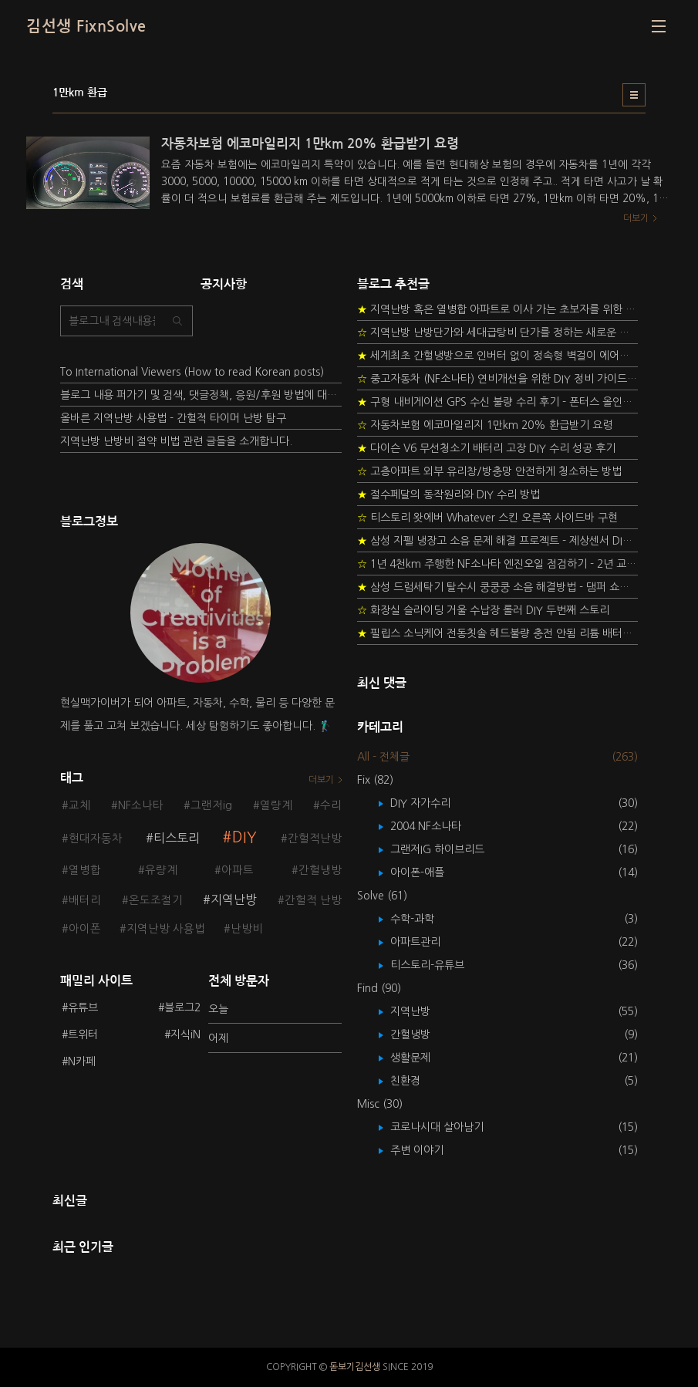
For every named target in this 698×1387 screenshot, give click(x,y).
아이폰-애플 (428, 872)
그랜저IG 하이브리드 (448, 849)
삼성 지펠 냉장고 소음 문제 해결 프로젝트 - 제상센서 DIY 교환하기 (498, 540)
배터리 (85, 900)
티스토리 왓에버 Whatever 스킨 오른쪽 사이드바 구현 (487, 517)
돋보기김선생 (354, 1367)
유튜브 (83, 1007)
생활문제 (421, 1058)
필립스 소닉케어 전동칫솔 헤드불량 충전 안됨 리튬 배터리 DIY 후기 (498, 633)
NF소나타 (141, 805)
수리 (331, 805)
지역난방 (234, 899)
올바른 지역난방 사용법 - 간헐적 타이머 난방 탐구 (173, 418)
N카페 (82, 1061)
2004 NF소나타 (437, 826)
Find (379, 988)
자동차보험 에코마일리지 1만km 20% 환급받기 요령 (484, 425)
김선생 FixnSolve (86, 26)
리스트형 (634, 94)
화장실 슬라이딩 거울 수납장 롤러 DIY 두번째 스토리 (483, 610)
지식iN (185, 1034)
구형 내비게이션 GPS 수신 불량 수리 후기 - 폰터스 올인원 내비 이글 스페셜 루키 (498, 402)
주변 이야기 (428, 1150)
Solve (382, 895)
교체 (79, 805)
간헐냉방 (320, 870)
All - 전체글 (383, 756)
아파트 (237, 870)
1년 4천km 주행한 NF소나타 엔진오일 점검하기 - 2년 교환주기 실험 (498, 564)
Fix (375, 779)
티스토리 (176, 838)
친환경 (416, 1081)
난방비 (247, 928)
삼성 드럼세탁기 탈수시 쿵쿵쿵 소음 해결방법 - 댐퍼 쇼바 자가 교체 (498, 587)
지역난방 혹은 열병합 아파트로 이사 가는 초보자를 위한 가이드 (498, 309)
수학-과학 (423, 919)
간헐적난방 (315, 838)
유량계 (161, 870)
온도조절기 (156, 900)
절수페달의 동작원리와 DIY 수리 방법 (448, 494)
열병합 (85, 870)
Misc (380, 1103)
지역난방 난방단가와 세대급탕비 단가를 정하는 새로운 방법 (498, 332)
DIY (244, 837)
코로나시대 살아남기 (448, 1127)
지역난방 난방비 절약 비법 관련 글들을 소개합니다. (176, 441)
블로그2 (182, 1007)
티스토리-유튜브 (438, 965)
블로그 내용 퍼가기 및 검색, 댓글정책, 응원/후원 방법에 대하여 (201, 395)
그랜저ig (211, 805)
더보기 (321, 780)
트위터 (83, 1034)
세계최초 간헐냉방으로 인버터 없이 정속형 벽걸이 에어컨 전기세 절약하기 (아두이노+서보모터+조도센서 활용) (498, 355)
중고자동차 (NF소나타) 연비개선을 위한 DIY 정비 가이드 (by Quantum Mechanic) (498, 378)
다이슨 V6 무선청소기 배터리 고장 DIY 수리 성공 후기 (486, 448)
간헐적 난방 (313, 900)
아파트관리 (426, 942)
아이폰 (85, 928)
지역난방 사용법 (165, 928)
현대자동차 (96, 838)
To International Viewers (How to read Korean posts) (192, 371)
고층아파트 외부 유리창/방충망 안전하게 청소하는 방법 (489, 471)
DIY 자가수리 (431, 803)
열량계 (276, 805)
